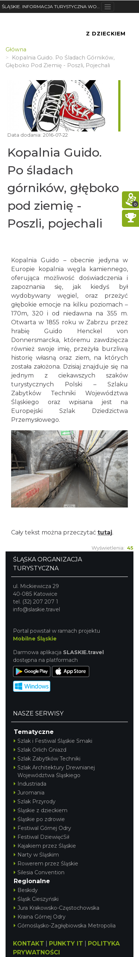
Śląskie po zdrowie (39, 819)
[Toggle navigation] (107, 6)
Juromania (29, 792)
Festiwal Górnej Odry (42, 828)
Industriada (30, 783)
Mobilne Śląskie (35, 638)
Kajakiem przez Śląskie (45, 845)
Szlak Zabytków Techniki (47, 758)
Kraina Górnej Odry (40, 916)
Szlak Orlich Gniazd (40, 749)
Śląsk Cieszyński (36, 899)
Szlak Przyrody (35, 801)
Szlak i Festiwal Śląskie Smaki (53, 741)
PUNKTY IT (66, 943)
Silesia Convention (39, 872)
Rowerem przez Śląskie (46, 863)
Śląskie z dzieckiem (40, 810)
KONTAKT (28, 943)
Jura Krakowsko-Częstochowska (56, 908)
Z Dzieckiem (106, 33)
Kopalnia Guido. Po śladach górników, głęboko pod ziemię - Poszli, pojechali (63, 187)
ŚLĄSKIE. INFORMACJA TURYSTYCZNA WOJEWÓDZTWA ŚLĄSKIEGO (51, 6)
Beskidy (26, 890)
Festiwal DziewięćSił (41, 837)
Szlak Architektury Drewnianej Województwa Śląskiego (54, 771)
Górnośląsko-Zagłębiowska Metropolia (65, 925)
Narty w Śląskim (36, 854)
